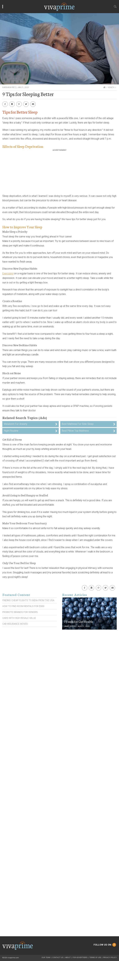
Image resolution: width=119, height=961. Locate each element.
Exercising (7, 273)
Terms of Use (95, 957)
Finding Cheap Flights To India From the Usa (28, 600)
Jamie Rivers (70, 626)
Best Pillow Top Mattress (75, 430)
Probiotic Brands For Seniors (20, 612)
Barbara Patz (9, 87)
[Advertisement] (59, 172)
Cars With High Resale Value (19, 618)
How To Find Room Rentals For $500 (23, 606)
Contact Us (57, 957)
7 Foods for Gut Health (78, 621)
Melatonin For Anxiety (15, 423)
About (68, 957)
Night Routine (11, 430)
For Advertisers (80, 957)
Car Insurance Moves (15, 623)
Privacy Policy (110, 957)
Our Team (46, 957)
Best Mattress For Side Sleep (78, 423)
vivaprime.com (13, 958)
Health (111, 87)
